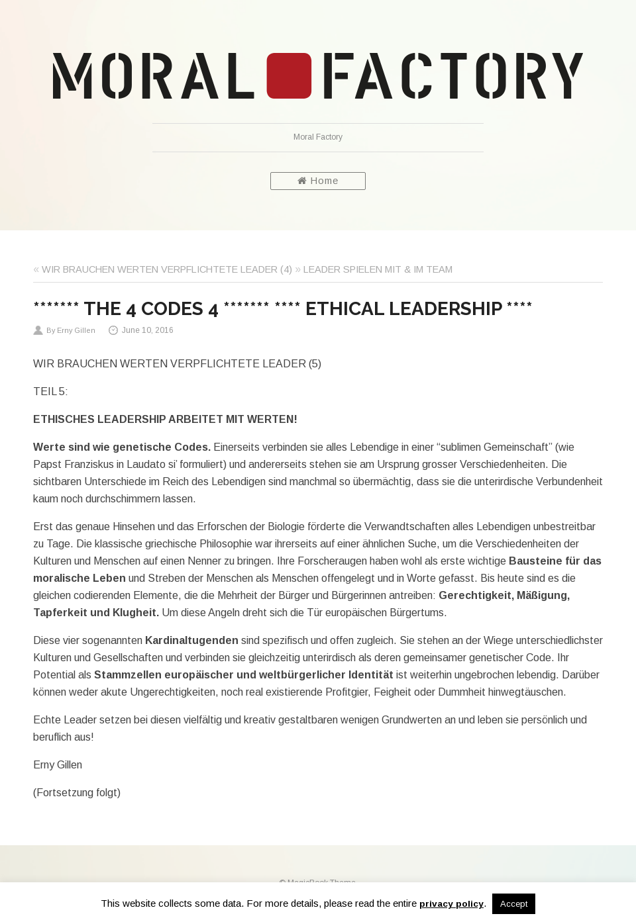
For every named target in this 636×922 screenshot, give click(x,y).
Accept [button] (513, 904)
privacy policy (451, 904)
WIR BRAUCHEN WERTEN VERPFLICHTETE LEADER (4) (167, 269)
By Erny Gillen (70, 330)
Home (318, 180)
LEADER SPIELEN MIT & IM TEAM (377, 269)
